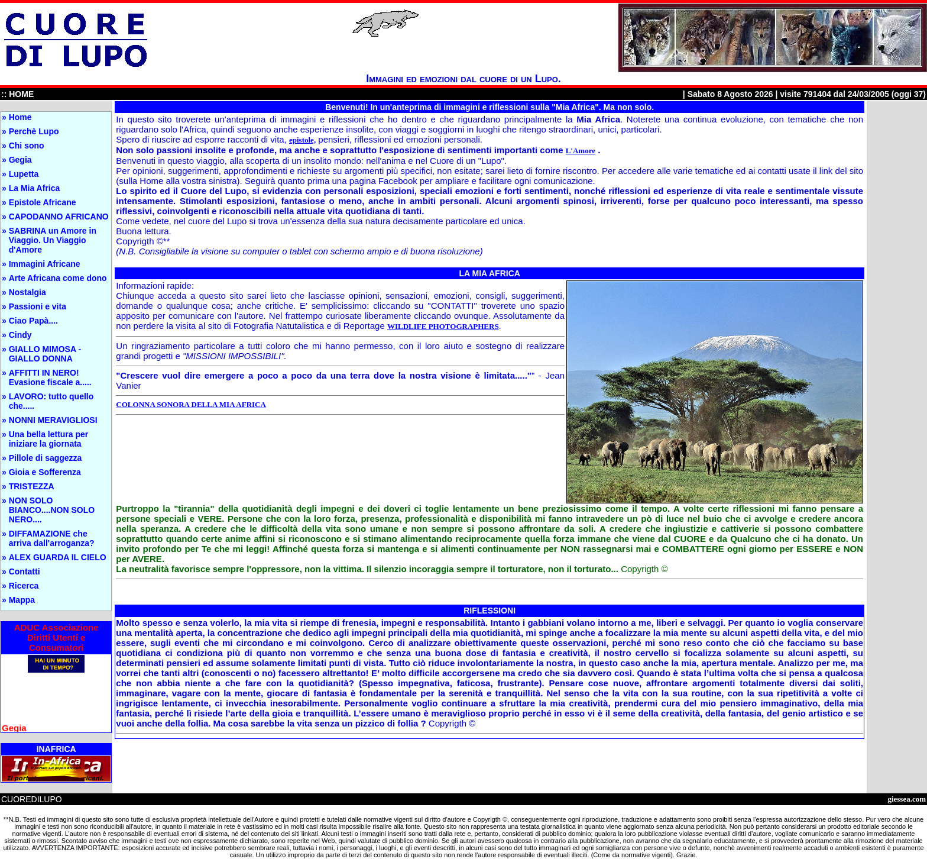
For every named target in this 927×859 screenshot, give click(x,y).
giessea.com (906, 799)
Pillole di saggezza (45, 458)
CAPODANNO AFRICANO (59, 216)
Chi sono (26, 145)
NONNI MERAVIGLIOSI (53, 420)
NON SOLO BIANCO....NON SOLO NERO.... (52, 510)
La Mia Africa (34, 188)
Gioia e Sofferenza (45, 472)
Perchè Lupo (34, 131)
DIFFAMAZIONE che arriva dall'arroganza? (52, 538)
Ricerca (24, 585)
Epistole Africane (42, 202)
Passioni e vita (37, 306)
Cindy (20, 335)
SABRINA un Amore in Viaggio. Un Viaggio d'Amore (52, 240)
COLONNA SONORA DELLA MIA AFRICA (191, 404)
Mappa (22, 600)
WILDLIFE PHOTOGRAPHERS (443, 326)
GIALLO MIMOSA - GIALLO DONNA (45, 353)
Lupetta (24, 174)
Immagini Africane (44, 264)
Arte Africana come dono (58, 278)
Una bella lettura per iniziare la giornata (49, 439)
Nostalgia (27, 292)
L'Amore (580, 150)
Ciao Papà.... (33, 320)
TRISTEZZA (31, 486)
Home (20, 117)
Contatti (24, 571)
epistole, (302, 139)
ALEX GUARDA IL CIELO (57, 557)
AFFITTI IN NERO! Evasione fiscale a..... (50, 377)
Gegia (20, 159)
